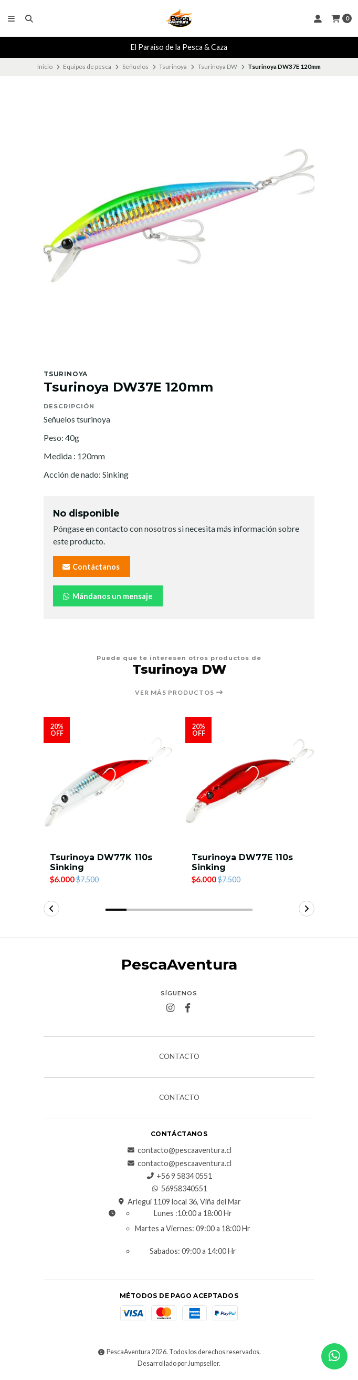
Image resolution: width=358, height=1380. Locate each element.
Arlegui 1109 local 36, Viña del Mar (179, 1202)
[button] (116, 910)
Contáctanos (90, 566)
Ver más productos (179, 692)
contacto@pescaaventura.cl (179, 1150)
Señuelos (135, 66)
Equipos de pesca (87, 66)
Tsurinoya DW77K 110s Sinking (101, 862)
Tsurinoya (173, 66)
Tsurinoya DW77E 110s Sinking (242, 862)
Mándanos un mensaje (106, 596)
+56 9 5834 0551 (179, 1176)
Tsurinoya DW (217, 66)
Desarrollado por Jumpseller (178, 1363)
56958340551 (179, 1188)
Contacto (179, 1056)
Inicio (44, 66)
